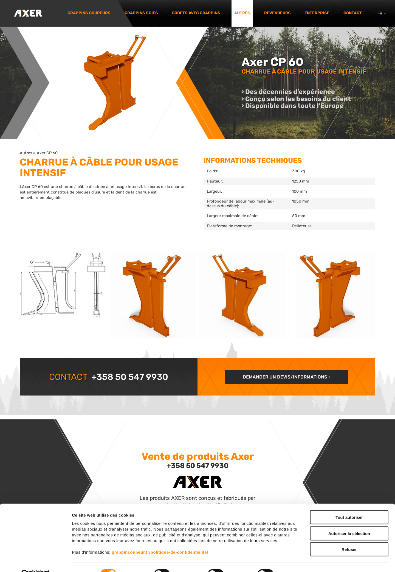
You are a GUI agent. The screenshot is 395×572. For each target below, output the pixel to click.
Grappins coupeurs (89, 13)
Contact (352, 13)
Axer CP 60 (47, 152)
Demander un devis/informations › (286, 377)
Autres (242, 13)
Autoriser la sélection (349, 520)
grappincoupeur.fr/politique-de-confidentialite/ (160, 539)
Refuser (349, 536)
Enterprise (316, 13)
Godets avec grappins (196, 13)
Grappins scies (141, 13)
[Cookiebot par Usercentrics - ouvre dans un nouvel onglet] (36, 561)
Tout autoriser (349, 504)
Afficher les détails (302, 561)
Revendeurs (277, 13)
